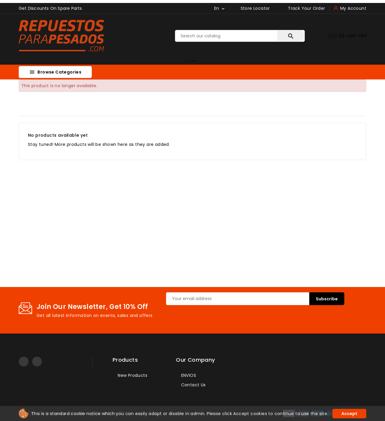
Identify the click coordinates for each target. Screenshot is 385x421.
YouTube (24, 361)
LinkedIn (37, 361)
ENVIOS (188, 375)
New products (131, 375)
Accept (349, 414)
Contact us (193, 385)
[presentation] (211, 316)
